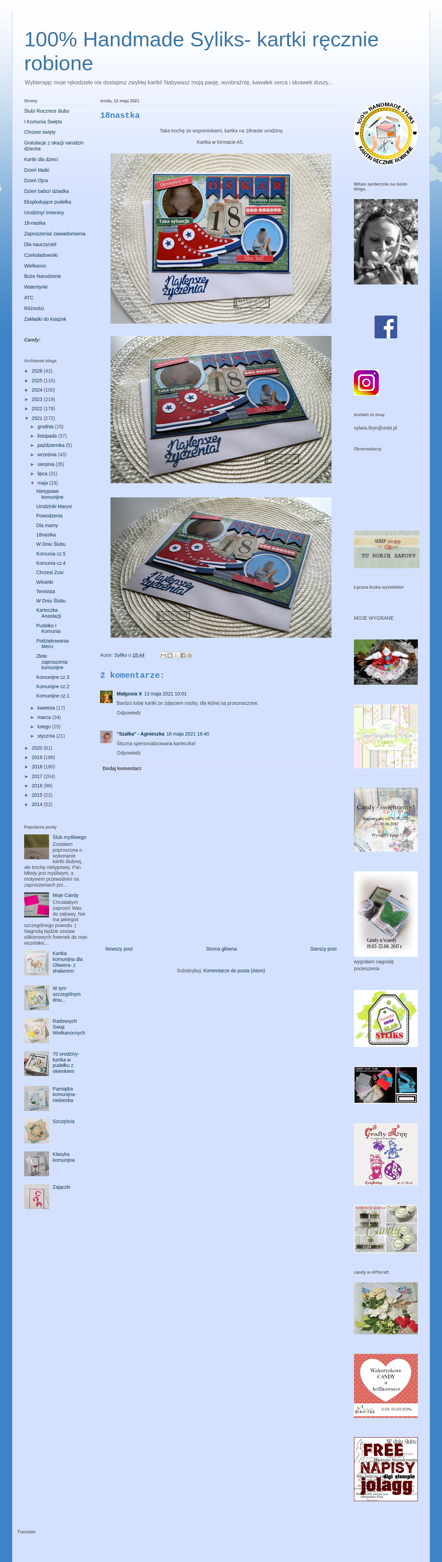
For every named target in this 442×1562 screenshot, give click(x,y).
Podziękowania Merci (52, 643)
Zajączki (61, 1187)
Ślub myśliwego (69, 837)
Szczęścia (64, 1121)
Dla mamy (47, 525)
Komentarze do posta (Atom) (234, 970)
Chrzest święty (40, 132)
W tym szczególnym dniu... (67, 994)
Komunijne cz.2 (52, 686)
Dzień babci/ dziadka (46, 191)
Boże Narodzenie (42, 276)
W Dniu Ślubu (51, 544)
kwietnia (46, 708)
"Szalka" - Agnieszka (140, 734)
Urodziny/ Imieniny (44, 212)
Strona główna (221, 949)
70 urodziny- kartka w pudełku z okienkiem (66, 1062)
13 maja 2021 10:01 (165, 693)
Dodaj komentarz (122, 768)
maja (43, 483)
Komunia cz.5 (51, 553)
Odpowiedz (129, 712)
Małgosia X (129, 693)
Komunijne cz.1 (52, 696)
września (47, 454)
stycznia (46, 736)
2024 (38, 390)
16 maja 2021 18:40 (187, 734)
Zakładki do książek (45, 319)
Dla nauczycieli (40, 244)
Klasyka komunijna (64, 1157)
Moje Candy (66, 895)
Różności (34, 308)
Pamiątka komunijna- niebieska (64, 1094)
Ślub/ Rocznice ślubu (46, 111)
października (51, 445)
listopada (47, 436)
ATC (28, 297)
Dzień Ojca (36, 180)
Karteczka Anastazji (48, 613)
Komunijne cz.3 (52, 677)
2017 (38, 776)
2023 (38, 399)
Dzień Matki (36, 170)
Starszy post (323, 949)
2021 (38, 418)
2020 (38, 748)
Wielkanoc (35, 266)
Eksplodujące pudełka (47, 202)
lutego (44, 726)
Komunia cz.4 (51, 563)
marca (44, 717)
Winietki (44, 582)
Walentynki (36, 287)
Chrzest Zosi (50, 572)
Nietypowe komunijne (50, 494)
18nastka (46, 534)
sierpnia (46, 464)
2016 (38, 785)
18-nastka (34, 223)
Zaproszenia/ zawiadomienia (54, 233)
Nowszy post (119, 949)
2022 (38, 408)
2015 (38, 795)
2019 (38, 757)
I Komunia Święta (43, 121)
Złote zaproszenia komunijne (52, 662)
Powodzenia (49, 515)
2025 (38, 380)
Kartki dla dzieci (41, 159)
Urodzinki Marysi (54, 506)
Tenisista (45, 591)
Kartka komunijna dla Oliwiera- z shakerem (68, 962)
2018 (38, 766)
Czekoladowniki (41, 255)
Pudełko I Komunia (48, 628)
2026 (38, 371)
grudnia (46, 426)
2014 (38, 804)
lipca (43, 473)
